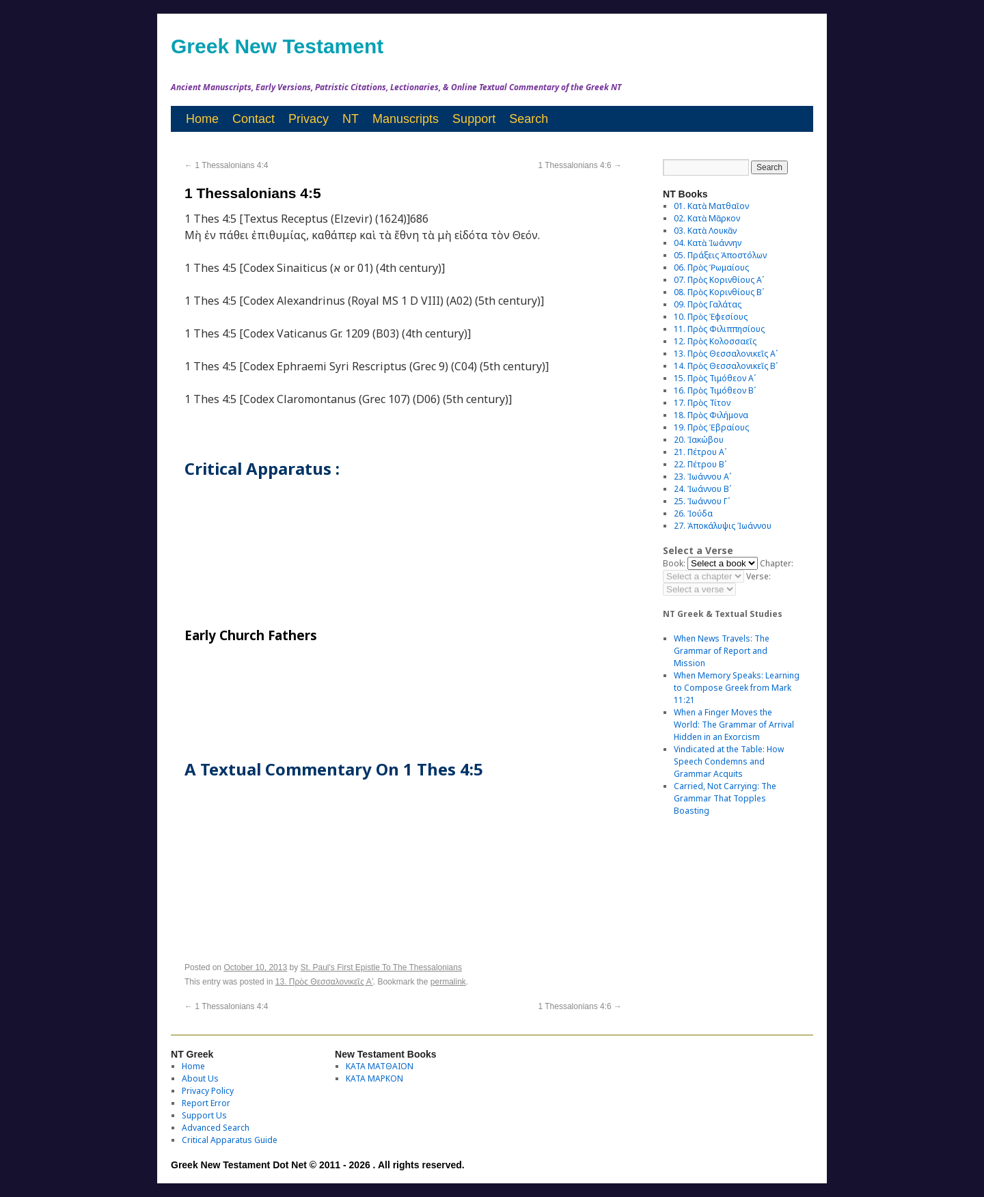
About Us (200, 1078)
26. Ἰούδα (693, 513)
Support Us (204, 1115)
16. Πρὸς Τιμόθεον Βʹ (715, 390)
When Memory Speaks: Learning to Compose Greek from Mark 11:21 (737, 688)
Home (202, 119)
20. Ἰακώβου (699, 439)
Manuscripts (405, 119)
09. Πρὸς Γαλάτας (707, 304)
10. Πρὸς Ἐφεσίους (711, 316)
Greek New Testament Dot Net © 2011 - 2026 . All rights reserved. (318, 1164)
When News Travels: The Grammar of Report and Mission (721, 651)
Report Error (206, 1103)
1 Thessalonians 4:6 (580, 165)
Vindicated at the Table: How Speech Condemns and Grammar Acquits (729, 761)
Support (473, 119)
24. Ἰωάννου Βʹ (702, 489)
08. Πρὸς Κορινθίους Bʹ (719, 292)
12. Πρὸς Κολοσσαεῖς (715, 341)
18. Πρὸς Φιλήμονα (711, 415)
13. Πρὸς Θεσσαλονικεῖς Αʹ (324, 982)
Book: (674, 563)
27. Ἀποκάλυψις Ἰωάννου (722, 526)
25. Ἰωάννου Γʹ (702, 501)
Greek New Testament (277, 46)
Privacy (308, 119)
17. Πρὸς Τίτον (702, 403)
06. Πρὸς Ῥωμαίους (711, 267)
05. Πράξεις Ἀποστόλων (720, 255)
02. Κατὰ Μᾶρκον (707, 218)
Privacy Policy (208, 1091)
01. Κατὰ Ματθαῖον (711, 206)
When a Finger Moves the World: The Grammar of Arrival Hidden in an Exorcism (734, 724)
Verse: (758, 576)
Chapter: (776, 563)
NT (350, 119)
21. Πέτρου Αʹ (700, 452)
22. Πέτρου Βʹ (700, 464)
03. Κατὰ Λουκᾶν (705, 230)
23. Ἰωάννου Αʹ (702, 476)
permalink (448, 982)
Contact (253, 119)
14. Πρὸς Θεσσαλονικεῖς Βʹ (726, 366)
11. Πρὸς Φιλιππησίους (719, 329)
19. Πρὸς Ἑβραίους (711, 427)
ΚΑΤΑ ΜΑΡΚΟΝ (374, 1078)
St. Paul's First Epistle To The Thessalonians (381, 967)
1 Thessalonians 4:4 (226, 165)
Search (528, 119)
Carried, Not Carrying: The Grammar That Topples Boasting (725, 798)
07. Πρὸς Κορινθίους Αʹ (719, 280)
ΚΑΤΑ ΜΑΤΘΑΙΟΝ (379, 1066)
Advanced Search (215, 1127)
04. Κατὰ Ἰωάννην (707, 243)
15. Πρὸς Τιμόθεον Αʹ (715, 378)
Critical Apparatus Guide (229, 1140)
